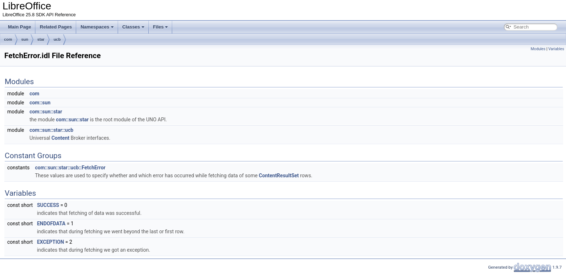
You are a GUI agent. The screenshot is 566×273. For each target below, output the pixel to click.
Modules (538, 49)
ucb (57, 39)
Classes (133, 27)
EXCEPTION (50, 242)
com (8, 39)
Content (60, 138)
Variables (556, 49)
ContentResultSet (279, 175)
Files (160, 27)
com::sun (40, 102)
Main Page (19, 27)
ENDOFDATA (51, 223)
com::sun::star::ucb (51, 130)
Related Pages (56, 27)
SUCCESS (48, 205)
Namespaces (97, 27)
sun (25, 39)
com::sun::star (46, 111)
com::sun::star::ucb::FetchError (70, 167)
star (40, 39)
